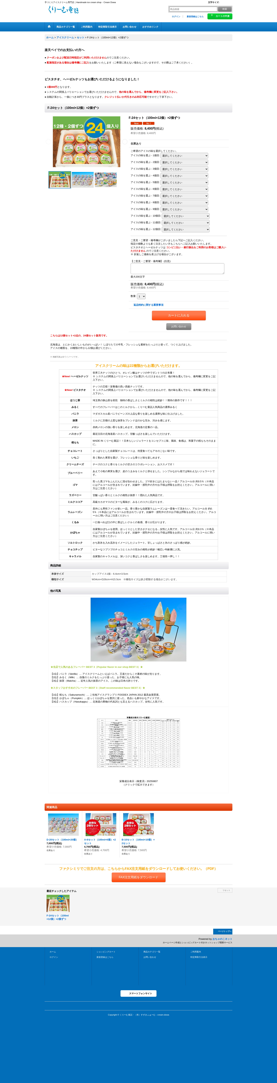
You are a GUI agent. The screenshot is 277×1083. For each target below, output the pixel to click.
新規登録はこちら (195, 16)
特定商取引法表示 (198, 957)
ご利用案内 (195, 952)
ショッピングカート (106, 952)
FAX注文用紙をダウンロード (138, 877)
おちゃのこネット (222, 939)
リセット (226, 890)
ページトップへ (224, 931)
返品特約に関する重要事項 (148, 304)
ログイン (176, 16)
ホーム (53, 952)
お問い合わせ (178, 326)
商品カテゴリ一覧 (151, 952)
